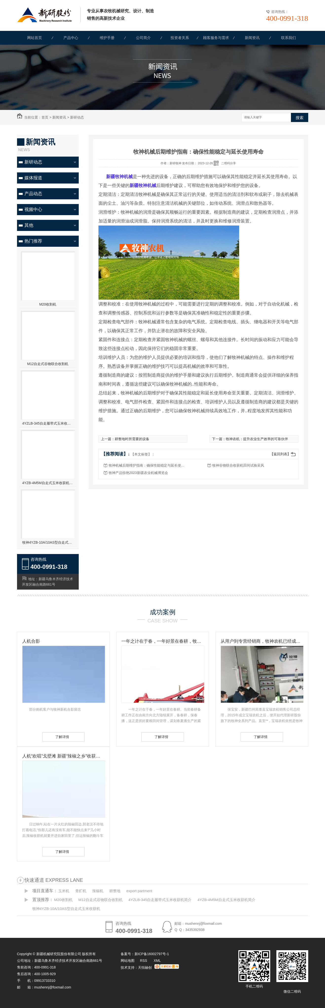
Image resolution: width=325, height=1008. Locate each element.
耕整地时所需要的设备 (132, 439)
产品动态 (33, 193)
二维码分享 (228, 163)
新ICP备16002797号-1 (151, 954)
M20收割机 (47, 304)
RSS (144, 961)
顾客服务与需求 (216, 38)
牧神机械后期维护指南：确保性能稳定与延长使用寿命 (148, 465)
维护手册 (107, 38)
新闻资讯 (252, 38)
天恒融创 (145, 967)
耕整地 (114, 891)
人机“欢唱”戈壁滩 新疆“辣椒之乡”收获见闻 (63, 756)
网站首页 (34, 38)
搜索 (300, 118)
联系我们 (288, 38)
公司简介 (143, 38)
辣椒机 (97, 891)
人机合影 (31, 641)
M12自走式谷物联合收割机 (47, 364)
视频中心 (33, 209)
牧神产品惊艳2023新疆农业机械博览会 (138, 473)
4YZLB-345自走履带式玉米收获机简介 (47, 423)
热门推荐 (33, 241)
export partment (139, 891)
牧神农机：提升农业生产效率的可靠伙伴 (257, 439)
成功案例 (162, 612)
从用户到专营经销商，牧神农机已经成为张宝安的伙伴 (262, 641)
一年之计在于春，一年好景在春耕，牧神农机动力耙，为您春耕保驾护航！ (162, 641)
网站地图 (127, 961)
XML (157, 961)
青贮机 (80, 891)
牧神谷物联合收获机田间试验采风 (238, 465)
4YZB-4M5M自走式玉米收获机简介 (47, 483)
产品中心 (70, 38)
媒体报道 (33, 177)
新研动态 (77, 117)
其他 (28, 225)
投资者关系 (180, 38)
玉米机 (63, 891)
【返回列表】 (280, 454)
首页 (44, 117)
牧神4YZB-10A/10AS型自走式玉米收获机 (47, 542)
